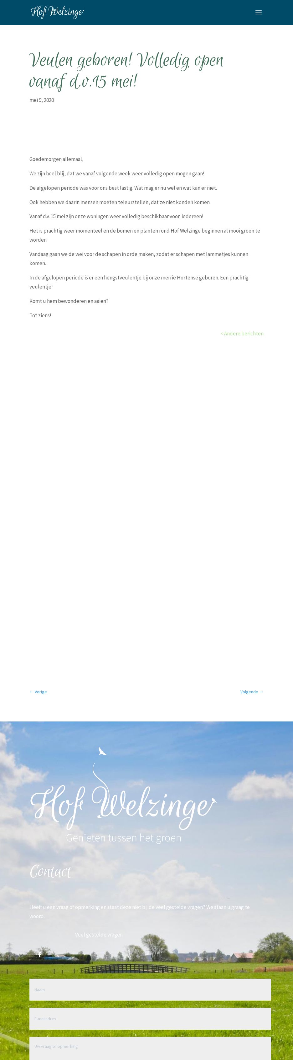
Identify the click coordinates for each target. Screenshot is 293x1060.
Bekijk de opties (146, 419)
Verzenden (243, 876)
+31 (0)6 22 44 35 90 (95, 972)
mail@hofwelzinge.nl (98, 939)
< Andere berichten (242, 333)
